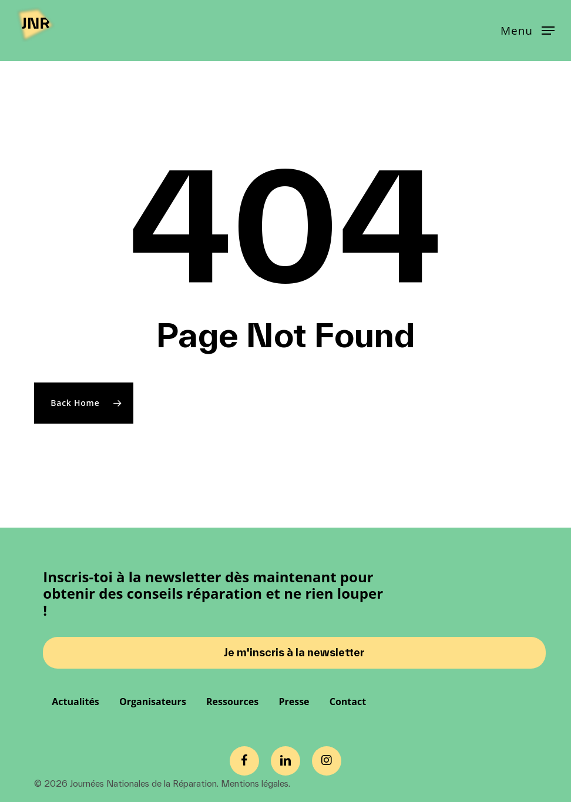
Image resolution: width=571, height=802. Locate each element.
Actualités (75, 701)
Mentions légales (254, 783)
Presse (293, 701)
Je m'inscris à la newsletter (294, 652)
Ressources (232, 701)
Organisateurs (152, 701)
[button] (528, 29)
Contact (348, 701)
